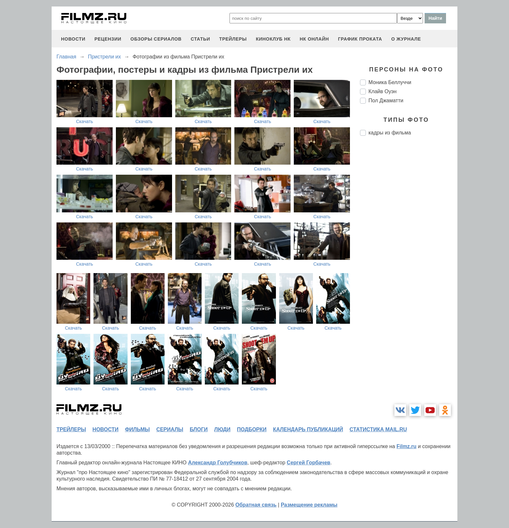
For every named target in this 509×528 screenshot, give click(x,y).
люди (222, 429)
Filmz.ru (406, 446)
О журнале (406, 39)
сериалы (169, 429)
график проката (360, 39)
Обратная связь (256, 505)
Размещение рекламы (309, 505)
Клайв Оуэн (382, 91)
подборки (252, 429)
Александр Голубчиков (217, 462)
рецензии (107, 39)
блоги (198, 429)
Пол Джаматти (385, 100)
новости (73, 39)
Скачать (84, 121)
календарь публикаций (308, 429)
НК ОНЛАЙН (314, 39)
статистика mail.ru (378, 429)
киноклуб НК (273, 39)
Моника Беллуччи (389, 82)
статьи (200, 39)
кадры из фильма (389, 132)
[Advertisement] (408, 249)
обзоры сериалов (156, 39)
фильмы (137, 429)
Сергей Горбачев (308, 462)
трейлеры (233, 39)
